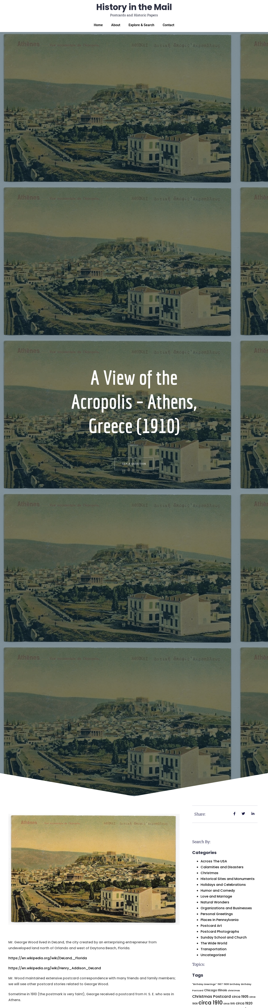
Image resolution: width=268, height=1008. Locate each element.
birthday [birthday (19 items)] (235, 984)
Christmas (209, 873)
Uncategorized (213, 955)
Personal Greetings (217, 914)
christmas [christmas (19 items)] (234, 990)
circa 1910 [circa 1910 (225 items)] (210, 1002)
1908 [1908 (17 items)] (226, 984)
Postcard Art (211, 925)
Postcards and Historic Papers (134, 15)
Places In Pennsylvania (219, 919)
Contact (168, 25)
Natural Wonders (215, 902)
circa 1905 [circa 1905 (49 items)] (240, 996)
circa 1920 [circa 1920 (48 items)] (244, 1003)
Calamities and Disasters (222, 867)
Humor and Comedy (218, 890)
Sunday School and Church (224, 937)
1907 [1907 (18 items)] (220, 984)
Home (98, 25)
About (115, 25)
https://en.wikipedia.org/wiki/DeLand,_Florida (47, 958)
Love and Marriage (216, 896)
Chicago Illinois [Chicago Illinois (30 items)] (215, 990)
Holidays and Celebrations (223, 884)
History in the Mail (134, 7)
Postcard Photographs (220, 931)
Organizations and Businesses (226, 908)
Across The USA (214, 861)
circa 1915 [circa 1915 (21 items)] (229, 1003)
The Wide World (214, 943)
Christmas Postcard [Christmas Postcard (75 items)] (211, 996)
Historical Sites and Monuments (228, 878)
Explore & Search (141, 25)
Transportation (214, 949)
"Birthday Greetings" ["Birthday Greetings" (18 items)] (204, 984)
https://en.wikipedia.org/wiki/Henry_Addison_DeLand (54, 968)
